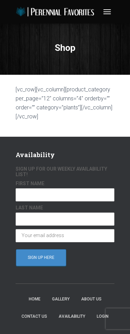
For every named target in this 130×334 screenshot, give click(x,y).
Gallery (61, 299)
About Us (91, 299)
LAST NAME (29, 207)
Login (103, 316)
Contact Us (34, 316)
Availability (72, 316)
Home (35, 299)
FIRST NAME (30, 183)
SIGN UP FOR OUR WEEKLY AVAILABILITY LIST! (61, 171)
